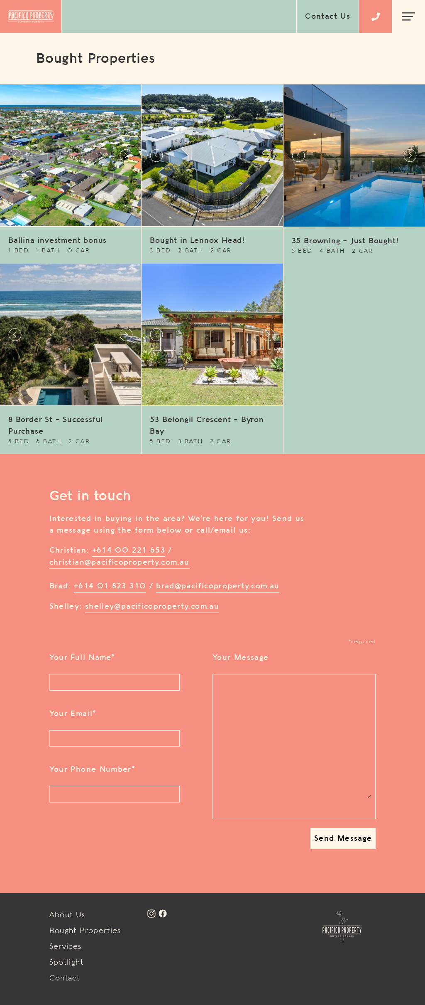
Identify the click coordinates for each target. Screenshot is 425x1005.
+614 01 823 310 (110, 586)
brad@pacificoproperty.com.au (217, 586)
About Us (67, 915)
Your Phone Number (92, 769)
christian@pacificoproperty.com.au (119, 562)
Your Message (240, 658)
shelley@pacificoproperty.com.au (152, 606)
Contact (64, 978)
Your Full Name (82, 658)
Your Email (72, 714)
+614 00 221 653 (128, 550)
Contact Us (327, 16)
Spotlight (66, 962)
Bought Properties (85, 931)
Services (65, 947)
